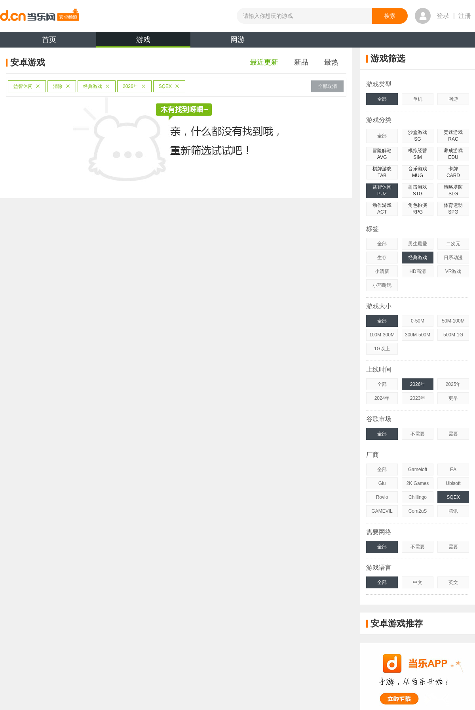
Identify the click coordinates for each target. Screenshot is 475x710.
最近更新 (264, 62)
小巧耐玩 (381, 285)
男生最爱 (417, 243)
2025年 (453, 384)
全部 (382, 99)
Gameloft (418, 469)
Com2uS (417, 511)
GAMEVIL (381, 511)
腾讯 (453, 511)
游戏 (143, 42)
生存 (382, 257)
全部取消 (327, 86)
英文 (453, 582)
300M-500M (417, 335)
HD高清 (417, 271)
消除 (61, 86)
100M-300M (382, 335)
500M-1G (453, 335)
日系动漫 (453, 257)
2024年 (382, 398)
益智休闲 (26, 86)
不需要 (417, 434)
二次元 (453, 243)
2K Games (418, 483)
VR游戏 (453, 271)
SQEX (169, 86)
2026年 (134, 86)
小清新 (382, 271)
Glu (382, 483)
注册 (464, 15)
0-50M (417, 321)
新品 (301, 62)
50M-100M (453, 321)
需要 (453, 434)
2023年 (418, 398)
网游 (237, 40)
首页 (49, 40)
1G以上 (382, 348)
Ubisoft (453, 483)
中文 (417, 582)
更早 (453, 398)
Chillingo (417, 497)
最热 (331, 62)
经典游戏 (96, 86)
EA (453, 469)
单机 (417, 99)
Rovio (382, 497)
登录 (443, 15)
